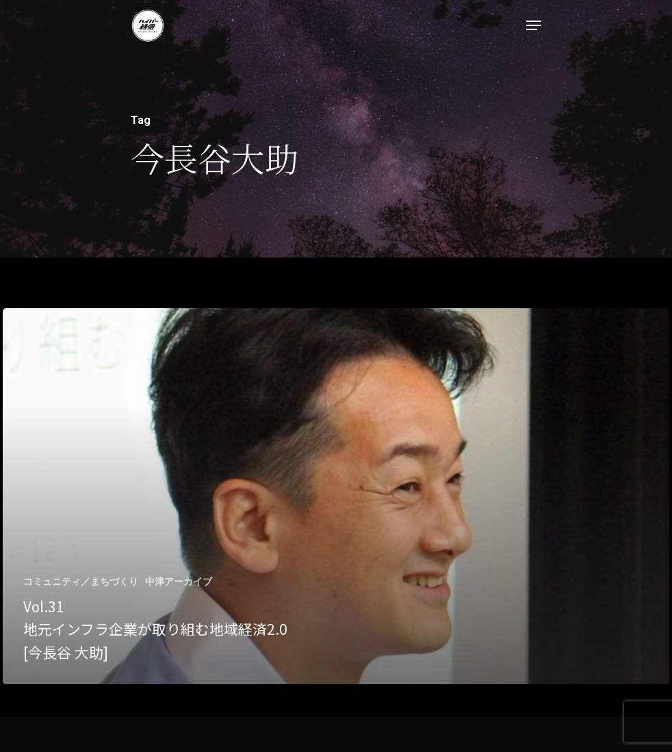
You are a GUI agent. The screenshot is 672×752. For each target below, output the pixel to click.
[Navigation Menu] (533, 25)
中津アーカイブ (178, 581)
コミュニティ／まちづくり (80, 581)
